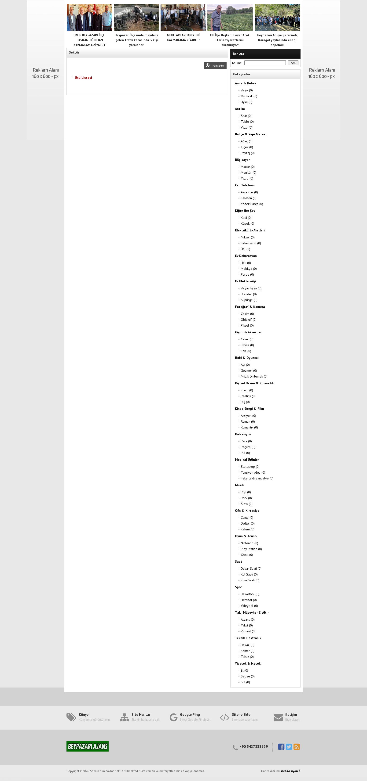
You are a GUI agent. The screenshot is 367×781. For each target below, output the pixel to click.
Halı (246, 263)
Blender (249, 294)
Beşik (247, 90)
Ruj (245, 402)
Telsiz (247, 657)
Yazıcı (247, 178)
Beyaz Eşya (251, 288)
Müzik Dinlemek (254, 376)
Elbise (247, 345)
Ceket (247, 339)
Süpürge (249, 300)
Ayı (245, 365)
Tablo (247, 121)
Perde (247, 274)
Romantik (249, 427)
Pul (245, 453)
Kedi (246, 218)
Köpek (247, 223)
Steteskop (250, 466)
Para (246, 441)
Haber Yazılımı (10, 779)
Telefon (249, 198)
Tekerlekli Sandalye (257, 478)
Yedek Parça (252, 204)
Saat (246, 116)
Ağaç (247, 141)
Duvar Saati (251, 568)
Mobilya (249, 268)
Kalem (247, 529)
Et (244, 670)
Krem (247, 390)
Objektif (249, 319)
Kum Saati (250, 580)
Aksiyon (248, 416)
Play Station (251, 549)
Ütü (245, 249)
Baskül (247, 645)
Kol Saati (249, 574)
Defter (248, 523)
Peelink (248, 396)
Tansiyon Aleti (253, 472)
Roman (248, 421)
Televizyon (251, 243)
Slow (247, 504)
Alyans (248, 619)
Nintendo (249, 543)
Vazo (246, 127)
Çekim (247, 314)
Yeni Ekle (218, 65)
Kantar (247, 651)
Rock (246, 498)
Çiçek (247, 147)
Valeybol (249, 606)
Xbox (247, 555)
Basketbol (250, 594)
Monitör (248, 172)
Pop (246, 492)
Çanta (247, 517)
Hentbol (249, 600)
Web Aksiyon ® (291, 771)
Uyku (246, 102)
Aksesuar (249, 192)
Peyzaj (248, 153)
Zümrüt (248, 631)
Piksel (247, 325)
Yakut (247, 625)
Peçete (248, 447)
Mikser (248, 237)
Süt (245, 682)
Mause (248, 167)
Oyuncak (249, 96)
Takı (246, 351)
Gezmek (249, 370)
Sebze (248, 676)
